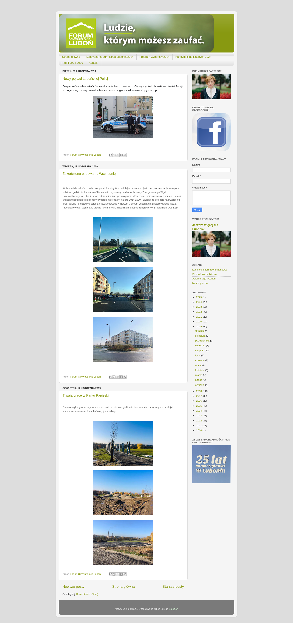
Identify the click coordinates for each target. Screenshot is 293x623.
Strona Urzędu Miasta (204, 274)
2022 (199, 311)
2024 (199, 302)
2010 (199, 430)
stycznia (200, 385)
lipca (198, 355)
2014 (199, 410)
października (202, 340)
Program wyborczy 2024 (154, 56)
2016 (199, 400)
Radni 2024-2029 (72, 62)
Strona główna (71, 56)
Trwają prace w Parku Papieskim (87, 395)
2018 (199, 391)
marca (199, 375)
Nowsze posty (73, 586)
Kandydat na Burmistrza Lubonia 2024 (110, 56)
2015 (199, 405)
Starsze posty (173, 586)
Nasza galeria (200, 283)
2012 (199, 420)
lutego (199, 379)
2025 (199, 297)
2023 (199, 306)
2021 (199, 316)
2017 (199, 396)
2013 (199, 415)
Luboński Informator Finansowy (209, 269)
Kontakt (93, 62)
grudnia (199, 330)
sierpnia (200, 350)
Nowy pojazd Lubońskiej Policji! (86, 79)
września (200, 345)
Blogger (173, 608)
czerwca (200, 360)
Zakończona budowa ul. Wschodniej (89, 174)
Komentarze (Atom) (87, 594)
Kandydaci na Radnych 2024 (193, 56)
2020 (199, 321)
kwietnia (200, 370)
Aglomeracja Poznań (204, 278)
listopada (200, 335)
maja (198, 365)
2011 (199, 425)
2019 (199, 326)
